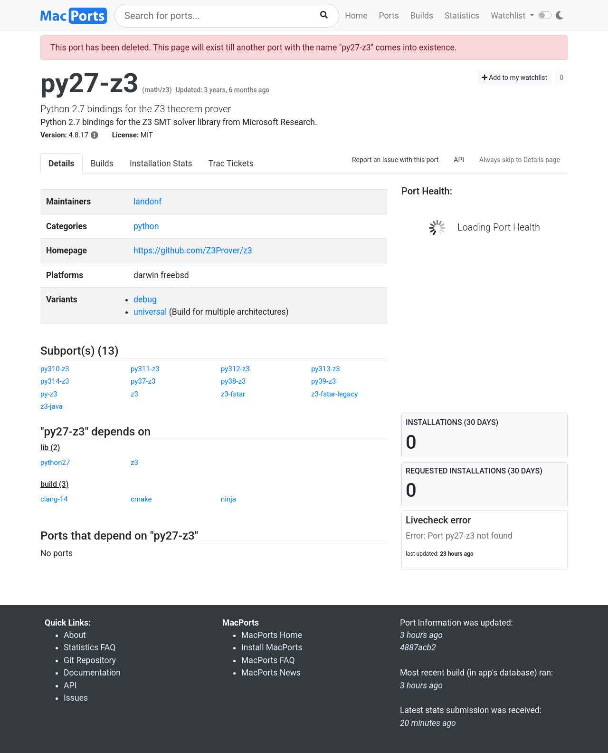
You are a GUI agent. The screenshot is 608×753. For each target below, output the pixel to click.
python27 (55, 462)
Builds (421, 15)
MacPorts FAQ (268, 660)
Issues (76, 698)
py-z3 (48, 394)
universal (150, 312)
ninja (228, 499)
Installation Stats (161, 163)
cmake (141, 499)
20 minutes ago (428, 723)
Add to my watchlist (515, 77)
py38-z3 (233, 381)
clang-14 (53, 499)
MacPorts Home (271, 635)
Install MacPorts (271, 647)
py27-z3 (89, 83)
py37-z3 (143, 381)
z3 (134, 394)
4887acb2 (418, 647)
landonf (147, 201)
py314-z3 (54, 381)
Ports (389, 15)
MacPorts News (271, 672)
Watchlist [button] (509, 15)
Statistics (462, 15)
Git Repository (90, 660)
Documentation (92, 672)
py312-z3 (235, 369)
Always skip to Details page (519, 160)
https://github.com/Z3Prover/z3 (192, 250)
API (459, 160)
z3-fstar (233, 394)
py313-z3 (325, 369)
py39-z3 (323, 381)
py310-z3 (54, 369)
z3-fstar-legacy (334, 394)
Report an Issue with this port (395, 160)
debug (145, 299)
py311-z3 (145, 369)
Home (356, 15)
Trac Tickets (231, 163)
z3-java (51, 406)
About (75, 635)
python (146, 226)
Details (61, 163)
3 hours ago (421, 685)
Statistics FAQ (89, 647)
